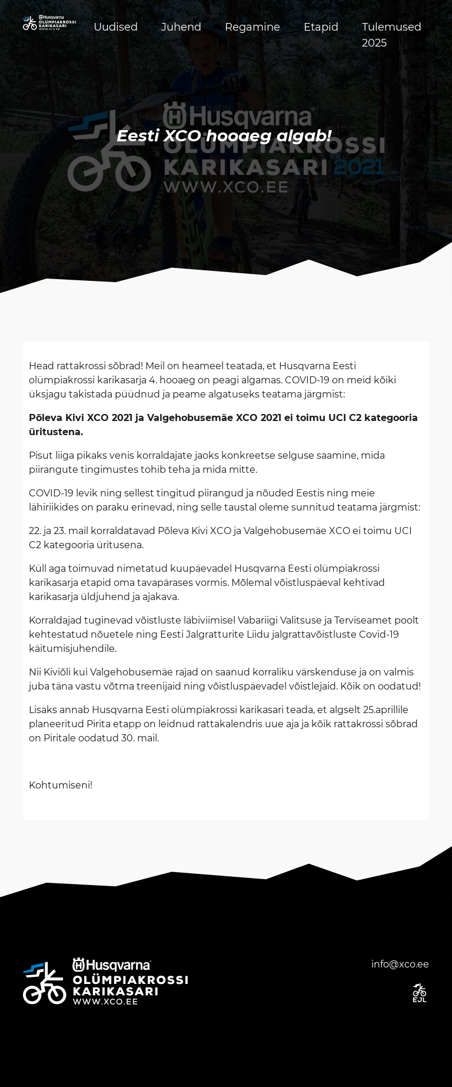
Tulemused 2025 (391, 35)
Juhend (181, 27)
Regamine (252, 27)
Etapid (321, 27)
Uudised (116, 27)
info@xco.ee (400, 964)
